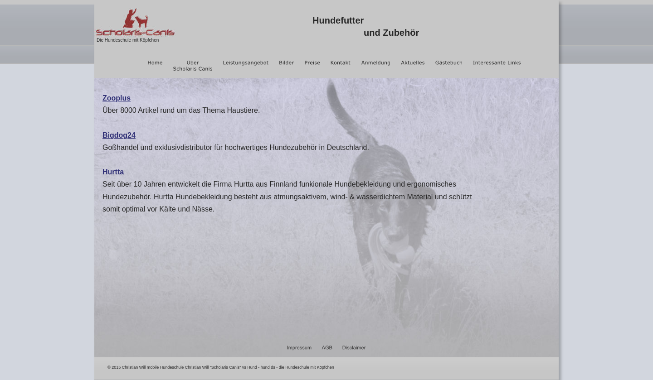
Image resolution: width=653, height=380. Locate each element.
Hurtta (113, 172)
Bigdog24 (119, 135)
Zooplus (116, 98)
